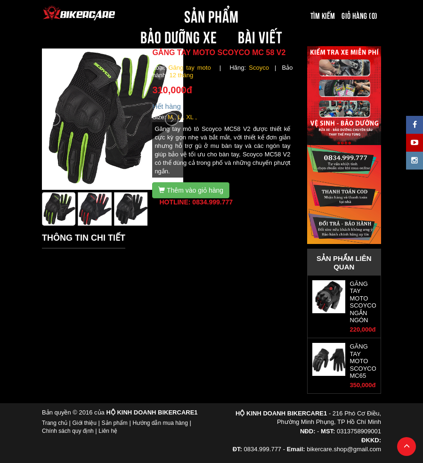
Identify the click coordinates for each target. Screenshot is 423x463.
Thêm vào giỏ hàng (190, 190)
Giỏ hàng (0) (359, 15)
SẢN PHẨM (211, 15)
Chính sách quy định (68, 431)
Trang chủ (54, 423)
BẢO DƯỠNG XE (179, 35)
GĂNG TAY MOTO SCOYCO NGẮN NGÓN (363, 302)
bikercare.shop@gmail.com (344, 449)
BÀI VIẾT (260, 35)
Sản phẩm (115, 423)
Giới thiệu (85, 423)
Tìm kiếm (322, 15)
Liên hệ (107, 431)
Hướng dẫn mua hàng (159, 423)
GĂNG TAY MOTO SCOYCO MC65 (363, 361)
